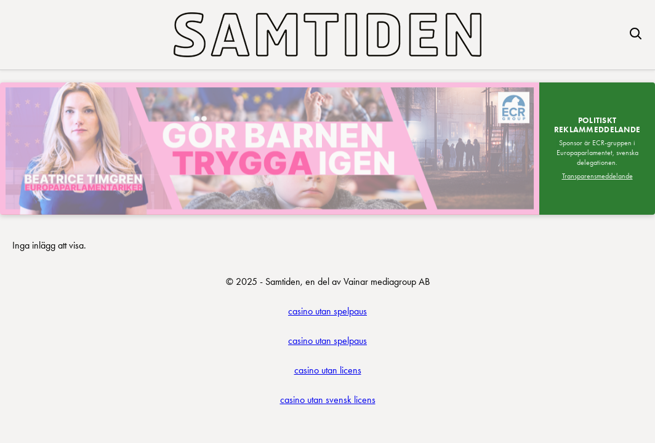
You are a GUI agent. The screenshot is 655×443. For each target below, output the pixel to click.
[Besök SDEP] (269, 148)
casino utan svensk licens (328, 399)
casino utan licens (327, 370)
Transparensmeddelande (597, 176)
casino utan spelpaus (327, 311)
